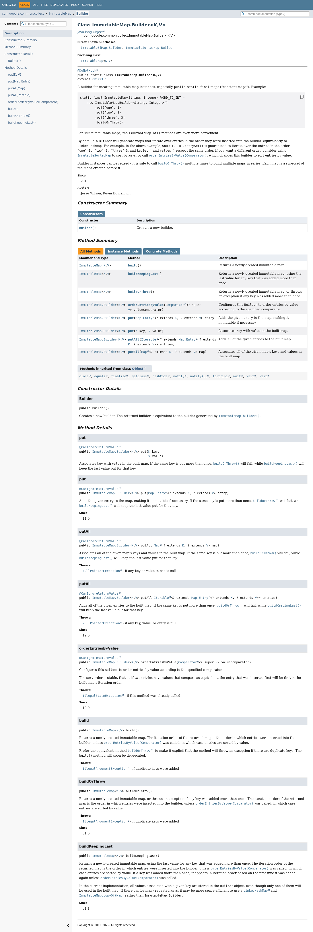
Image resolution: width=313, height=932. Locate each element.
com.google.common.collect (23, 13)
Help (99, 4)
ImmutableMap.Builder (98, 305)
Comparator (174, 305)
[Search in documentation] (275, 14)
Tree (44, 4)
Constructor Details (18, 54)
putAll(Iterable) (19, 95)
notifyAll (198, 376)
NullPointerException (101, 571)
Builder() (14, 61)
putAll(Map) (16, 88)
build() (12, 109)
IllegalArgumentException (105, 768)
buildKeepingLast (143, 274)
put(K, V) (14, 74)
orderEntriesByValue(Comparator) (33, 102)
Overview (9, 4)
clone (84, 376)
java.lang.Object (90, 32)
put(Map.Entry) (19, 81)
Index (75, 4)
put (131, 318)
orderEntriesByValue (145, 305)
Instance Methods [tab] (123, 251)
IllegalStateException (102, 695)
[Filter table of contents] (43, 24)
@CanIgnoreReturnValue (99, 447)
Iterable (148, 339)
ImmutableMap (60, 13)
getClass (139, 376)
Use (35, 4)
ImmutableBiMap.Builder (101, 47)
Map (144, 352)
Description (14, 33)
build (132, 265)
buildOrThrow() (19, 115)
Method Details (15, 67)
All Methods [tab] (90, 251)
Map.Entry (144, 318)
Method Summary (17, 47)
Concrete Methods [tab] (162, 251)
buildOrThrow (139, 292)
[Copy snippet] (297, 96)
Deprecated (59, 4)
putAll (133, 339)
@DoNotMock (87, 70)
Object (98, 79)
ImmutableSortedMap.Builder (150, 47)
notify (179, 376)
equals (100, 376)
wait (237, 376)
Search (87, 4)
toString (220, 376)
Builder (82, 13)
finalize (118, 376)
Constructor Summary (20, 40)
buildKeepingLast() (22, 122)
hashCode (160, 376)
